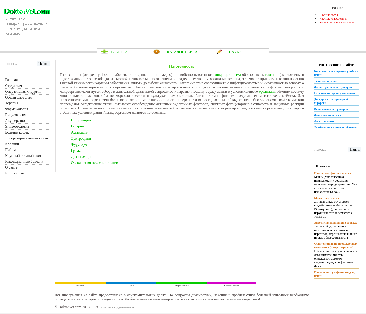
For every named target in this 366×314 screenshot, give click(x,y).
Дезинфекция (81, 157)
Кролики (12, 144)
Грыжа (76, 150)
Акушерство (15, 121)
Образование (182, 285)
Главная (11, 80)
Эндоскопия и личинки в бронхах (335, 222)
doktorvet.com (233, 299)
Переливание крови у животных (334, 93)
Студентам (13, 86)
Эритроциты (81, 138)
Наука (131, 285)
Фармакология (16, 109)
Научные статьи (329, 15)
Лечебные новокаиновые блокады (335, 127)
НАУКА (235, 52)
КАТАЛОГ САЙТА (182, 52)
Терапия (11, 103)
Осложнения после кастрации (94, 163)
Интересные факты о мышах (332, 173)
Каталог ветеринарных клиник (338, 22)
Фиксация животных (327, 115)
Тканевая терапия (325, 81)
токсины (271, 75)
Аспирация (79, 132)
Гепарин (77, 126)
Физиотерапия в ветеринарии (333, 87)
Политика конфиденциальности (117, 307)
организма (267, 91)
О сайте (11, 167)
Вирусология (15, 115)
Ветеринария (81, 120)
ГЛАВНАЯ (120, 52)
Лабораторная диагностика (26, 138)
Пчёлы (10, 150)
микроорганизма (228, 75)
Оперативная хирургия (23, 91)
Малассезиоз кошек (326, 198)
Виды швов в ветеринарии (331, 109)
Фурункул (79, 144)
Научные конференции (333, 18)
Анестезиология (324, 121)
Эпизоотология (17, 126)
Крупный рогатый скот (23, 156)
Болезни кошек (17, 132)
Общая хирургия (18, 97)
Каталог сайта (16, 173)
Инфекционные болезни (24, 161)
